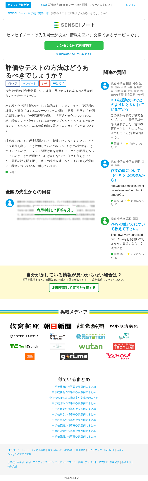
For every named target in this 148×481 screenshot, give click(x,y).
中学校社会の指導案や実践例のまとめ (74, 392)
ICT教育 (103, 462)
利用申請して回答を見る (55, 210)
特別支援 (12, 466)
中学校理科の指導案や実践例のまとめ (74, 403)
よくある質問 (38, 450)
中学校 (20, 462)
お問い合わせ (55, 450)
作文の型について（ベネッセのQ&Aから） (128, 175)
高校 (28, 462)
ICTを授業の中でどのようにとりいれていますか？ (127, 104)
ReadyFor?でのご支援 (19, 454)
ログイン (131, 4)
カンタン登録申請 (18, 4)
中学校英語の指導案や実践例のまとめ (74, 425)
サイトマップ (94, 450)
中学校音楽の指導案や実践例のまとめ (74, 408)
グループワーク (67, 462)
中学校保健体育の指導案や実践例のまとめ (74, 397)
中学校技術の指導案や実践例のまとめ (74, 386)
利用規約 (80, 450)
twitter (120, 450)
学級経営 (114, 462)
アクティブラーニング (45, 462)
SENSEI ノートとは (18, 450)
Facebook (109, 450)
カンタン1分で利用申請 (74, 45)
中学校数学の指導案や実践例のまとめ (74, 414)
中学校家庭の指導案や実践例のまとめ (74, 419)
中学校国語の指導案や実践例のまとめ (74, 436)
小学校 (11, 462)
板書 (80, 462)
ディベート (91, 462)
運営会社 (69, 450)
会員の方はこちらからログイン (74, 53)
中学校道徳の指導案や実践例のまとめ (74, 430)
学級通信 (126, 462)
